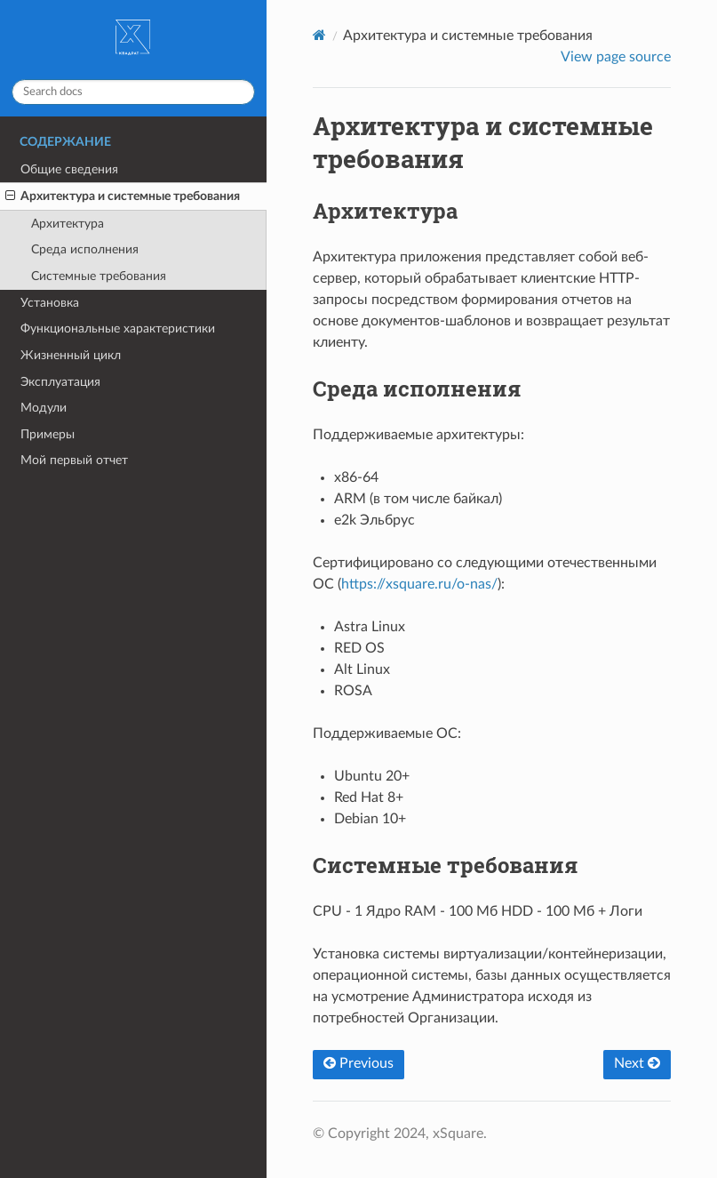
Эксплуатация (60, 382)
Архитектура (67, 223)
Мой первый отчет (74, 460)
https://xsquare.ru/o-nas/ (419, 584)
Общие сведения (69, 169)
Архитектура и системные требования (122, 196)
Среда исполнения (85, 249)
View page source (616, 57)
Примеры (47, 434)
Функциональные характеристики (117, 328)
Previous (358, 1063)
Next (637, 1063)
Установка (49, 302)
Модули (43, 407)
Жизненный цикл (70, 355)
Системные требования (98, 276)
